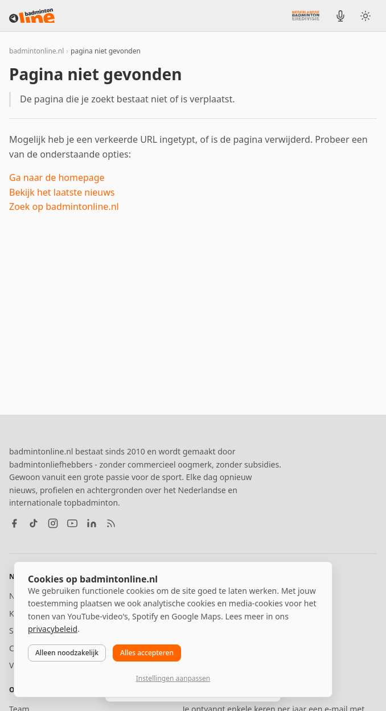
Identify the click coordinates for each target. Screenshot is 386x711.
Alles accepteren (147, 653)
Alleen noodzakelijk (66, 653)
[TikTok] (33, 523)
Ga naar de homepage (57, 177)
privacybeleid (52, 628)
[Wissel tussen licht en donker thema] (365, 16)
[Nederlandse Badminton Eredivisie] (305, 15)
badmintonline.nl (36, 51)
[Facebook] (14, 523)
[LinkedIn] (92, 523)
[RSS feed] (111, 523)
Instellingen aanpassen (173, 678)
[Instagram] (53, 523)
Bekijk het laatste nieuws (61, 192)
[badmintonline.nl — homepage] (32, 16)
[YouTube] (72, 523)
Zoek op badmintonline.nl (64, 206)
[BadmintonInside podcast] (340, 16)
